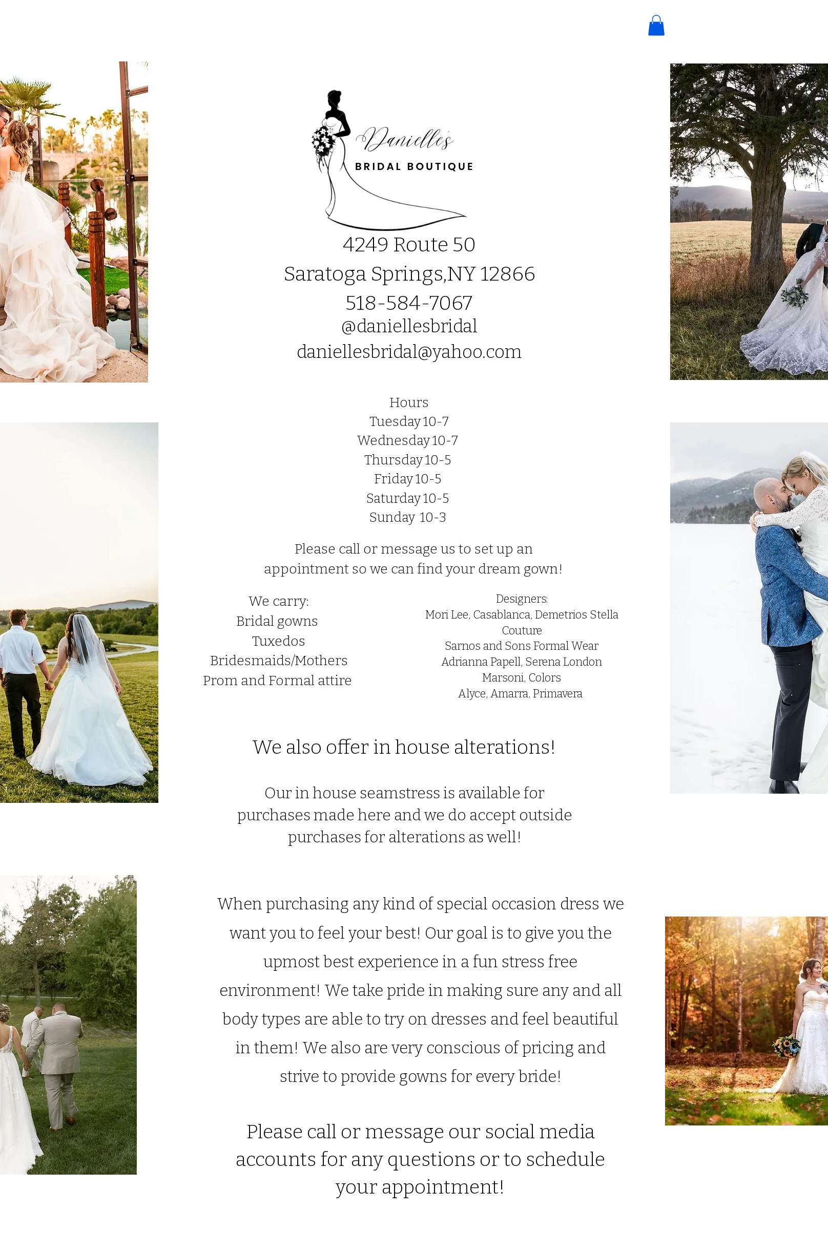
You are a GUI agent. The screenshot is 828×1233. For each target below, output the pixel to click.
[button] (656, 25)
